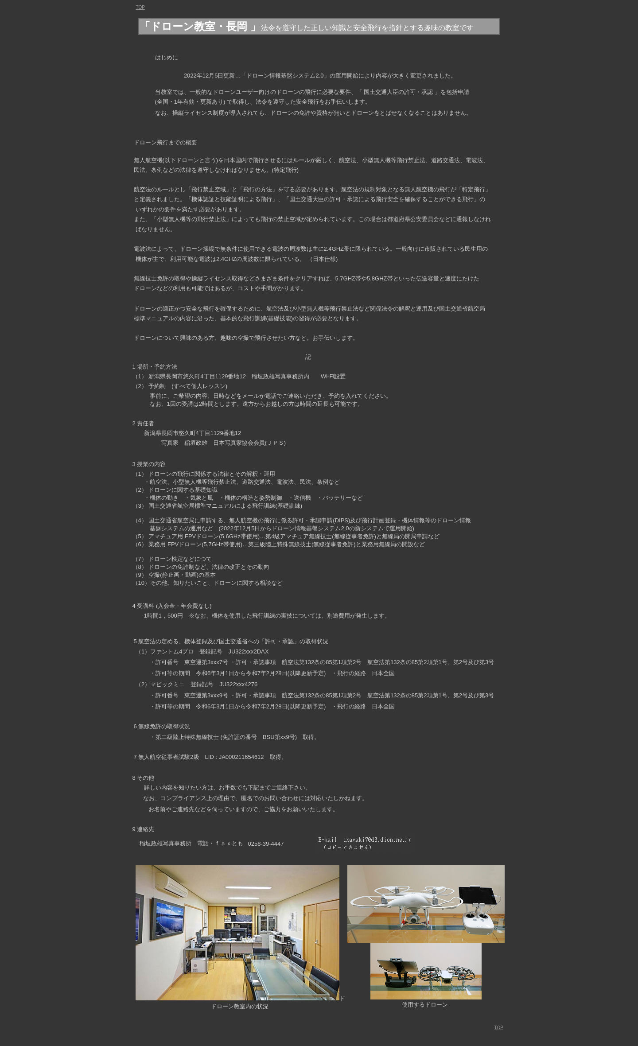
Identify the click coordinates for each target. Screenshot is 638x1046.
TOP (498, 1027)
